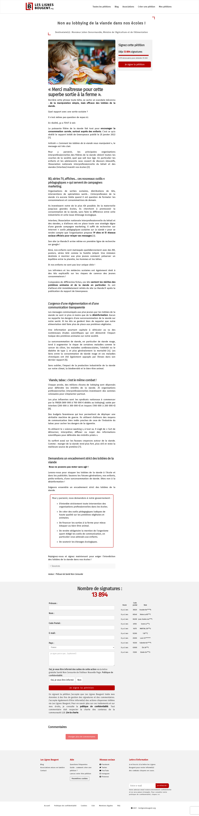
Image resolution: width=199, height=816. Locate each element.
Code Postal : (55, 623)
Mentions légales (106, 806)
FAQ (118, 806)
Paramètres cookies (80, 778)
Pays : (51, 643)
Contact (43, 771)
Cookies (84, 806)
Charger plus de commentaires (81, 737)
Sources (56, 566)
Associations (128, 6)
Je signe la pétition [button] (135, 64)
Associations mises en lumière (52, 767)
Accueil (47, 806)
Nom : (51, 613)
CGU (93, 806)
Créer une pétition (146, 6)
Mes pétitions (165, 6)
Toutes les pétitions (102, 6)
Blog (117, 6)
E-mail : (52, 633)
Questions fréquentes (79, 764)
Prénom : (53, 603)
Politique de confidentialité (65, 806)
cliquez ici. (156, 794)
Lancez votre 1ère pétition (80, 774)
